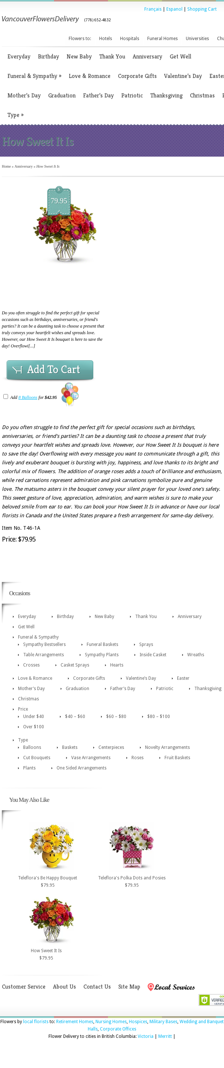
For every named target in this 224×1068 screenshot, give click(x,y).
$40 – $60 (75, 716)
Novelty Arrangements (167, 747)
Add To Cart (53, 369)
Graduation (62, 95)
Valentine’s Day (183, 76)
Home (6, 166)
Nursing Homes (111, 1021)
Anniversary (147, 56)
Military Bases (163, 1021)
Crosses (31, 665)
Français (153, 9)
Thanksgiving (166, 95)
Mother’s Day (24, 95)
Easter (183, 678)
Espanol (174, 9)
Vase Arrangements (91, 757)
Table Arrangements (43, 654)
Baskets (69, 747)
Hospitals (129, 38)
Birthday (48, 56)
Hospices (138, 1021)
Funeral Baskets (102, 644)
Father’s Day (98, 95)
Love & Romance (90, 76)
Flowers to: (80, 38)
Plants (29, 768)
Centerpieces (111, 747)
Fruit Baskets (177, 757)
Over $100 (33, 726)
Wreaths (195, 654)
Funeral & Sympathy (34, 76)
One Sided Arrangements (81, 768)
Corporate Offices (118, 1029)
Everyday (18, 56)
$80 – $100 (158, 716)
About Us (64, 986)
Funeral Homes (162, 38)
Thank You (112, 56)
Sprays (146, 644)
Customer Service (24, 986)
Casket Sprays (75, 665)
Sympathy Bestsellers (44, 644)
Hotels (105, 38)
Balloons (32, 747)
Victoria (145, 1036)
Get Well (180, 56)
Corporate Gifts (137, 76)
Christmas (202, 95)
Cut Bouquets (36, 757)
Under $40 (33, 716)
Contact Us (97, 986)
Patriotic (132, 95)
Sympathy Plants (102, 654)
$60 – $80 (116, 716)
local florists (35, 1021)
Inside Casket (153, 654)
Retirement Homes (74, 1021)
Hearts (116, 665)
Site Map (129, 986)
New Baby (79, 56)
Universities (197, 38)
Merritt (165, 1036)
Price (23, 709)
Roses (137, 757)
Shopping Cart (202, 9)
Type (15, 115)
